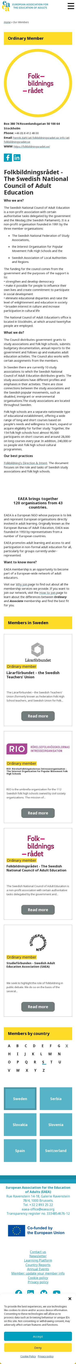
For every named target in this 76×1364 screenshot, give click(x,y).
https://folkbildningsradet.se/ (32, 146)
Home (7, 22)
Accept (38, 1336)
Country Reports (38, 1265)
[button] (70, 1299)
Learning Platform (38, 1260)
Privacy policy (46, 1356)
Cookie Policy (28, 1356)
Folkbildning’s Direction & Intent (25, 463)
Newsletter (38, 1256)
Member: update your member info (38, 1273)
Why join (22, 584)
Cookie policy (38, 1278)
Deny (38, 1348)
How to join (47, 593)
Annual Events (38, 1269)
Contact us (38, 1252)
